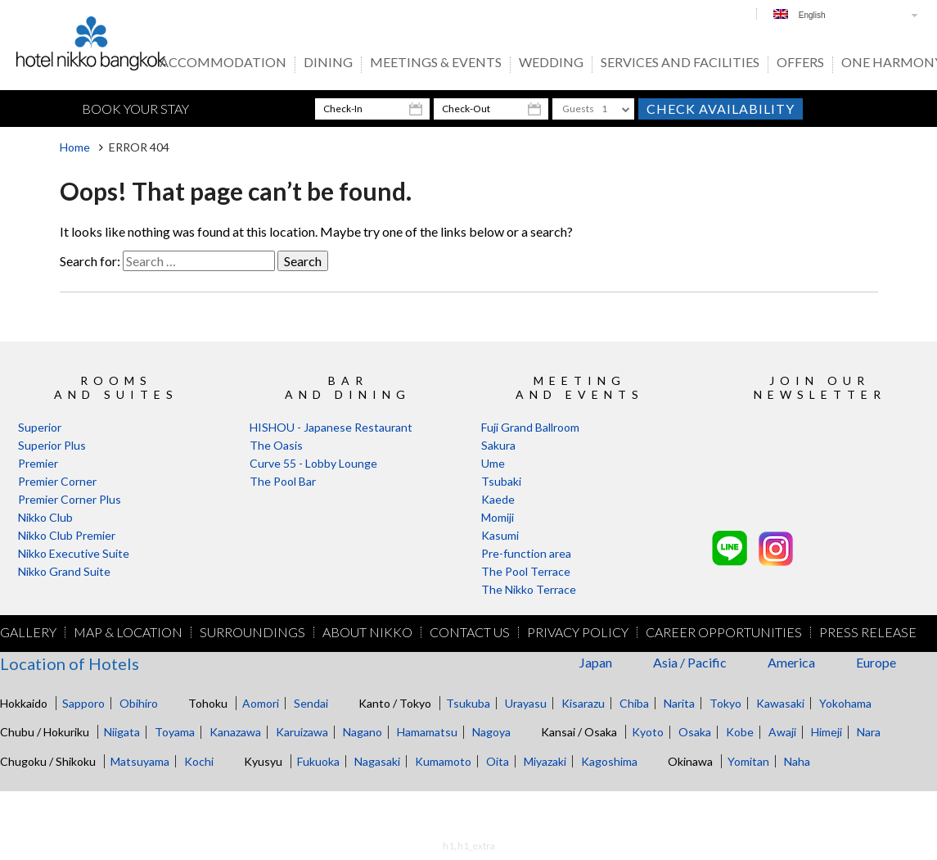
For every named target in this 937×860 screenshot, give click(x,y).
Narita (679, 703)
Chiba (634, 703)
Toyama (175, 732)
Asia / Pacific (690, 662)
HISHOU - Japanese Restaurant (331, 427)
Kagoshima (609, 761)
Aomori (260, 703)
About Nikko (367, 632)
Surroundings (252, 632)
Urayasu (526, 703)
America (791, 662)
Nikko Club (45, 517)
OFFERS (800, 63)
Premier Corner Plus (69, 499)
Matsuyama (139, 761)
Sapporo (83, 703)
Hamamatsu (427, 732)
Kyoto (648, 732)
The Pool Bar (283, 481)
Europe (876, 662)
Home (75, 147)
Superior (39, 427)
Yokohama (845, 703)
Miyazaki (545, 761)
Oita (497, 761)
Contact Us (470, 632)
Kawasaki (780, 703)
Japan (595, 662)
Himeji (826, 732)
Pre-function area (526, 553)
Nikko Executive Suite (73, 553)
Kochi (199, 761)
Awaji (782, 732)
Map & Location (128, 632)
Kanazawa (235, 732)
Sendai (311, 703)
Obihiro (138, 703)
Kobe (740, 732)
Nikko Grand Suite (64, 571)
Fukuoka (318, 761)
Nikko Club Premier (66, 535)
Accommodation (223, 63)
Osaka (694, 732)
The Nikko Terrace (528, 589)
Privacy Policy (577, 632)
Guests (578, 108)
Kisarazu (583, 703)
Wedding (551, 63)
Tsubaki (501, 481)
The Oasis (276, 445)
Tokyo (725, 703)
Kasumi (500, 535)
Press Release (868, 632)
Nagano (362, 732)
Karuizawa (302, 732)
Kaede (498, 499)
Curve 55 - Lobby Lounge (313, 463)
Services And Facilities (680, 63)
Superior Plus (52, 445)
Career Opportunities (724, 632)
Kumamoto (443, 761)
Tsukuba (468, 703)
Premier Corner (57, 481)
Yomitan (748, 761)
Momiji (497, 517)
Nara (869, 732)
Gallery (28, 632)
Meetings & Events (436, 63)
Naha (797, 761)
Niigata (122, 732)
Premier (38, 463)
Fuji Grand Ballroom (530, 427)
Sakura (498, 445)
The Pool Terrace (525, 571)
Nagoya (491, 732)
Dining (328, 63)
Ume (493, 463)
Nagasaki (377, 761)
